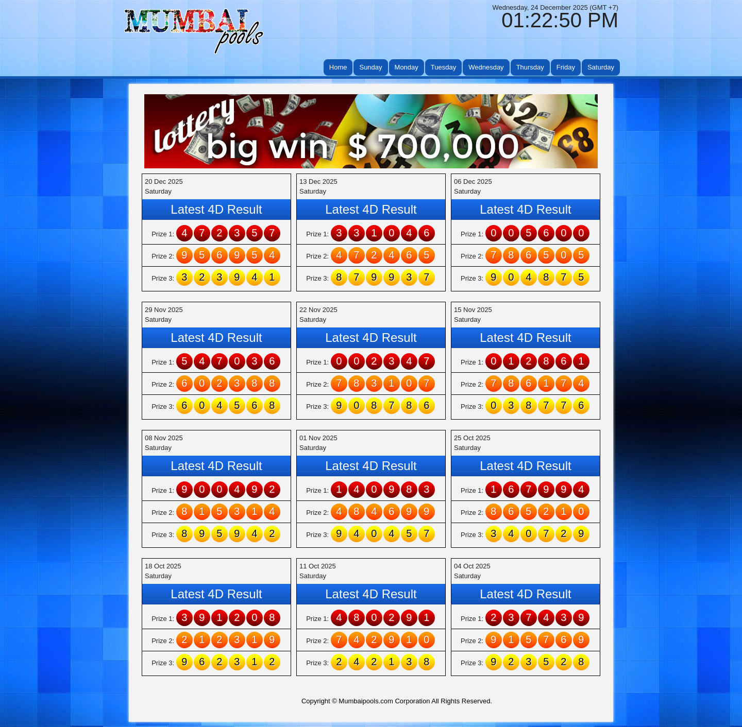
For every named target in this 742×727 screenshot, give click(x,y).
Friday (565, 67)
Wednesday (485, 67)
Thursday (530, 67)
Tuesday (443, 67)
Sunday (370, 67)
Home (338, 67)
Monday (406, 67)
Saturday (600, 67)
